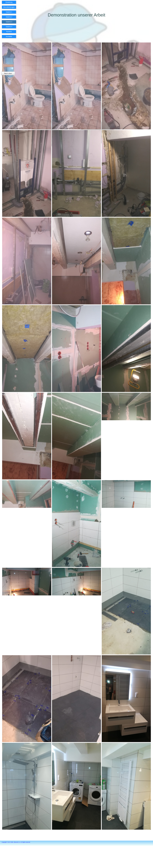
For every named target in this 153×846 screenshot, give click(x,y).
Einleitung (8, 2)
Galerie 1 (9, 12)
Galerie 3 (9, 22)
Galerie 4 (9, 27)
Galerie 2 (9, 17)
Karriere (9, 31)
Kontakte (9, 36)
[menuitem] (9, 3)
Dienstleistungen (9, 7)
